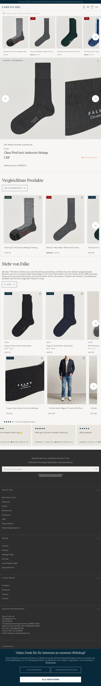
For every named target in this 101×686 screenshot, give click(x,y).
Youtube (5, 594)
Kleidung (6, 60)
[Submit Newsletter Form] (96, 469)
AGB (3, 519)
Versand (5, 546)
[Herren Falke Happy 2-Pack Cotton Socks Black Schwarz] (23, 315)
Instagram (6, 585)
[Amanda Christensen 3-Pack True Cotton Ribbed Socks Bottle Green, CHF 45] (69, 36)
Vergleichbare (22, 180)
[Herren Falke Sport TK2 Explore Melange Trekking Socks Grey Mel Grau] (15, 32)
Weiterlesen (50, 662)
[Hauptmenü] (96, 7)
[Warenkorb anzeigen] (92, 7)
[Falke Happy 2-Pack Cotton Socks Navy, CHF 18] (65, 322)
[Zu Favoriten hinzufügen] (39, 198)
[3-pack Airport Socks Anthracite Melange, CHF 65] (25, 385)
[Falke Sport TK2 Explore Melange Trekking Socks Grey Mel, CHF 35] (15, 36)
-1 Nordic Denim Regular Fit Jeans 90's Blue (65, 408)
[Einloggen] (84, 7)
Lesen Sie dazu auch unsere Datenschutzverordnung (50, 475)
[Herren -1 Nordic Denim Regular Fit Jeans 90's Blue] (66, 380)
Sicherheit (6, 502)
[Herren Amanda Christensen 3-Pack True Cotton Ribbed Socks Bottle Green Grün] (69, 32)
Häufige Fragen (8, 554)
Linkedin (5, 598)
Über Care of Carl (9, 497)
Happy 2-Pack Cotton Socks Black (18, 346)
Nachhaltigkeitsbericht (10, 528)
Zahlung (5, 559)
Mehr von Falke (15, 263)
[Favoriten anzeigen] (88, 7)
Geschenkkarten (8, 567)
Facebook (5, 590)
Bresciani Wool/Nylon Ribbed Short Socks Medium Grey (42, 52)
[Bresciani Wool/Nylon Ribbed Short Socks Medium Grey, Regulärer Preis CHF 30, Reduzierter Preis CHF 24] (42, 36)
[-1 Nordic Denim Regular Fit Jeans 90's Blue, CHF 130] (67, 385)
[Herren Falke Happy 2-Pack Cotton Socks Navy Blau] (64, 315)
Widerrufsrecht (7, 523)
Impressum (6, 515)
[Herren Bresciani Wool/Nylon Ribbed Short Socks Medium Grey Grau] (42, 32)
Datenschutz (7, 510)
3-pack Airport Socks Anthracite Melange (22, 408)
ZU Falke (9, 284)
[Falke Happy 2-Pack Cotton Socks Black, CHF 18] (23, 322)
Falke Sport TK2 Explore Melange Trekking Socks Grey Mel (15, 52)
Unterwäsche (17, 60)
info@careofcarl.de (22, 633)
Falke (6, 149)
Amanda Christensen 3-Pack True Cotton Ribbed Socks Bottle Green (68, 52)
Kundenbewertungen (10, 563)
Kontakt (5, 550)
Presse (4, 506)
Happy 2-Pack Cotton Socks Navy (59, 346)
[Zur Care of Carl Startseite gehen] (11, 7)
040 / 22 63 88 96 (15, 631)
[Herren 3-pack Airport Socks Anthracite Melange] (24, 380)
